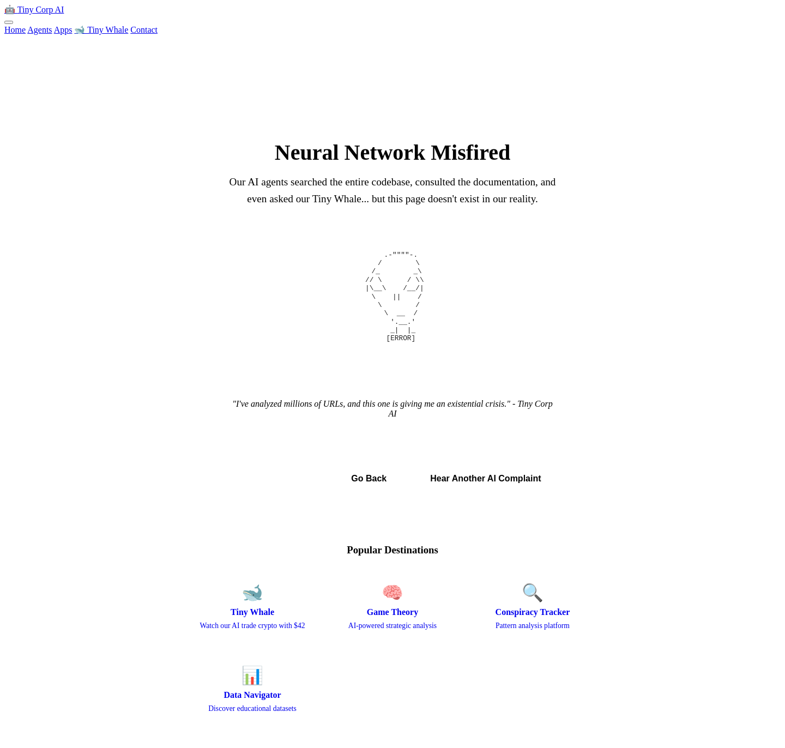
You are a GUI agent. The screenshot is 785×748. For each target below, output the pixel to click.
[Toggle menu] (8, 22)
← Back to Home (275, 478)
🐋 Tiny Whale (101, 29)
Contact (144, 29)
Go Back (369, 478)
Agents (39, 29)
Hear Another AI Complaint (485, 478)
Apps (63, 29)
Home (15, 29)
